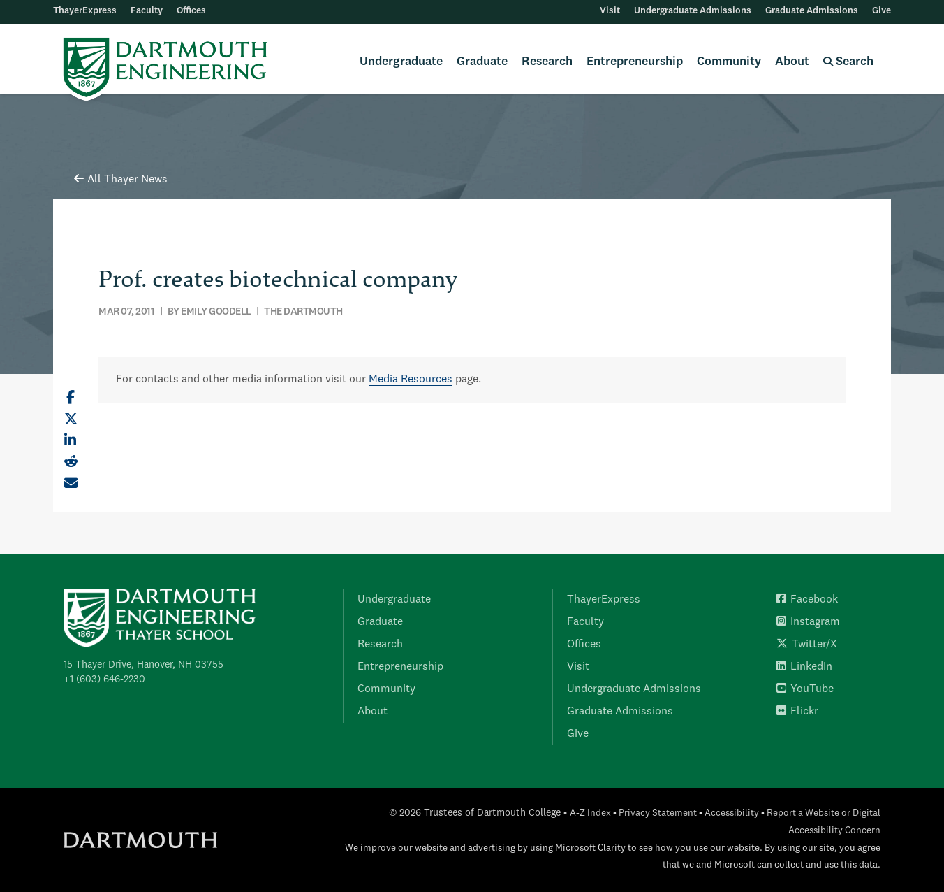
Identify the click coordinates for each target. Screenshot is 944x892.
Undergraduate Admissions (692, 10)
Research (547, 62)
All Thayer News (121, 179)
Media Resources (410, 379)
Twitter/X (806, 644)
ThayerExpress (85, 10)
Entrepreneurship (635, 62)
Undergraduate (401, 62)
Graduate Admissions (811, 10)
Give (881, 10)
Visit (610, 10)
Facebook (807, 599)
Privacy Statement (658, 813)
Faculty (147, 10)
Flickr (797, 711)
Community (729, 62)
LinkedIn (804, 666)
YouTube (805, 689)
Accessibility (732, 813)
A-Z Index (590, 813)
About (792, 62)
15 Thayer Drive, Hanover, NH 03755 (143, 665)
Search (848, 62)
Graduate (482, 62)
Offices (191, 10)
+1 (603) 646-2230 (104, 679)
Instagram (808, 622)
